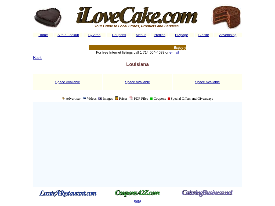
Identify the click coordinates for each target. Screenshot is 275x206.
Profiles (159, 35)
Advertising (227, 35)
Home (43, 35)
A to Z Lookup (68, 35)
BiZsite (203, 35)
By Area (94, 35)
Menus (141, 35)
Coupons (119, 35)
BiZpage (181, 35)
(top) (137, 201)
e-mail (174, 52)
